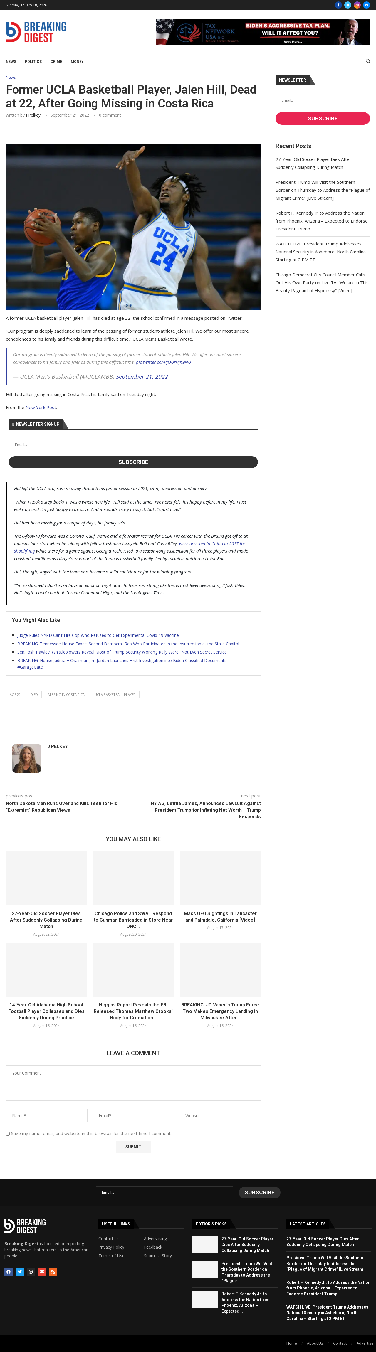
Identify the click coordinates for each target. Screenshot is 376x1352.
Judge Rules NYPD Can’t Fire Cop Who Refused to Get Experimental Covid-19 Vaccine (98, 635)
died (34, 694)
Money (77, 62)
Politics (33, 62)
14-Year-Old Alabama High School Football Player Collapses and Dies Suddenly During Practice (46, 1011)
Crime (56, 62)
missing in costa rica (66, 694)
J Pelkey (33, 115)
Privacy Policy (111, 1247)
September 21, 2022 (142, 377)
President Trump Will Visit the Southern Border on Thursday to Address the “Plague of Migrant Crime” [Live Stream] (323, 190)
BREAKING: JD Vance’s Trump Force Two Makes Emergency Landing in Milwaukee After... (220, 1011)
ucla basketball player (115, 694)
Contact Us (109, 1238)
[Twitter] (347, 5)
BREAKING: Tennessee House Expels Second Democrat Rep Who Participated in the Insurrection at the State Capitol (128, 643)
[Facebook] (338, 5)
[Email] (366, 5)
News (11, 62)
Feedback (153, 1247)
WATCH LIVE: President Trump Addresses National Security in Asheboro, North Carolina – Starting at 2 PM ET (322, 251)
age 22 (15, 694)
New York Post (41, 407)
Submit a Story (158, 1255)
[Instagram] (357, 5)
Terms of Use (111, 1255)
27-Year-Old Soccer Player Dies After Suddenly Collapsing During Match (46, 920)
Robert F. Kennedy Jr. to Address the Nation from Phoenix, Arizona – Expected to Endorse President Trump (322, 221)
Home (291, 1343)
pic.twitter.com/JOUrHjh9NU (163, 362)
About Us (315, 1343)
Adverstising (155, 1238)
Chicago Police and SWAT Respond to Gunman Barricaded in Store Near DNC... (133, 920)
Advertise (365, 1343)
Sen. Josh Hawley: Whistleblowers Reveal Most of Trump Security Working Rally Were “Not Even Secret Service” (122, 652)
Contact (340, 1343)
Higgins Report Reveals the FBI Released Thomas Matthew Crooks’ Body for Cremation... (133, 1011)
